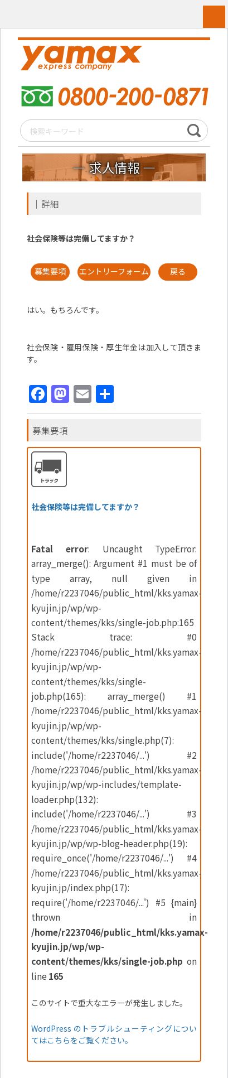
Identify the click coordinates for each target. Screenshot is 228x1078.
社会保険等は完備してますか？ (85, 506)
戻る (178, 271)
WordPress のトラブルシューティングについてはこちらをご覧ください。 (114, 1034)
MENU (214, 17)
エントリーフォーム (114, 271)
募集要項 (50, 271)
